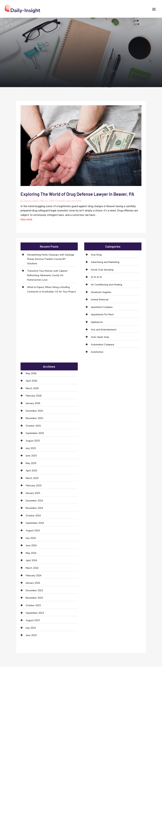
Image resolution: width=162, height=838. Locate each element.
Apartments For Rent (102, 314)
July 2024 (31, 538)
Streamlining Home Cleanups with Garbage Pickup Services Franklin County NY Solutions (50, 259)
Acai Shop (96, 254)
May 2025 (31, 463)
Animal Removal (99, 299)
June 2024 (31, 545)
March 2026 (32, 388)
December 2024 (34, 500)
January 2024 (33, 583)
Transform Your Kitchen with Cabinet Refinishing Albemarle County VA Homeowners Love (47, 275)
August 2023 (33, 620)
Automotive (97, 352)
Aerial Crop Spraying (102, 269)
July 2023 (31, 628)
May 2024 (31, 553)
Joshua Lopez (31, 200)
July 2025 (31, 448)
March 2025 (32, 478)
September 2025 (35, 433)
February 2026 (33, 395)
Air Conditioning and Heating (106, 284)
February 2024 (33, 575)
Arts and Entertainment (103, 329)
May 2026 (31, 373)
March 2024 (32, 568)
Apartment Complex (102, 307)
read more (26, 219)
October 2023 (33, 605)
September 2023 (35, 613)
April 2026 (31, 380)
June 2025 (31, 455)
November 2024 (34, 508)
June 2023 (31, 635)
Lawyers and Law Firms (69, 200)
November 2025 (34, 418)
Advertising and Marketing (105, 262)
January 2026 (33, 403)
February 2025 (33, 485)
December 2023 (34, 590)
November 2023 (34, 597)
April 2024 (31, 560)
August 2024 (33, 530)
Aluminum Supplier (101, 292)
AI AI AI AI (96, 277)
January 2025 (33, 493)
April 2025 (31, 470)
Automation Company (102, 344)
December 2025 (34, 410)
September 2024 (35, 523)
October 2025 (33, 425)
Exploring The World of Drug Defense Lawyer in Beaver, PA (77, 194)
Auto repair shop (100, 337)
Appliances (97, 322)
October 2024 (33, 515)
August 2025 (33, 440)
